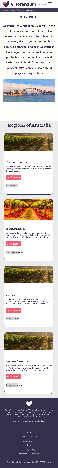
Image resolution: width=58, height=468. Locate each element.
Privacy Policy (29, 449)
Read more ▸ (13, 177)
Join (29, 445)
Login (42, 5)
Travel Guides (29, 441)
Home (29, 432)
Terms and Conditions (29, 454)
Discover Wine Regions (13, 10)
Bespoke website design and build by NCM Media (29, 462)
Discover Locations (28, 437)
